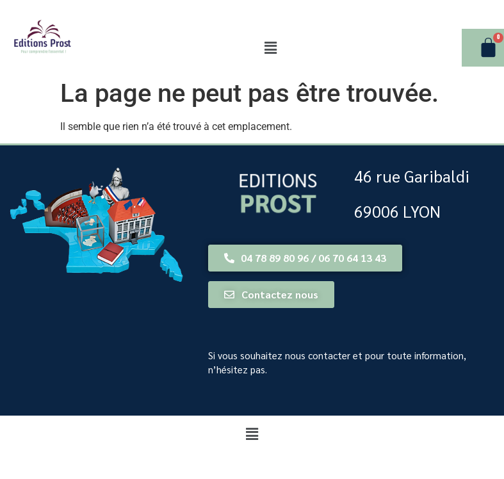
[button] (270, 48)
